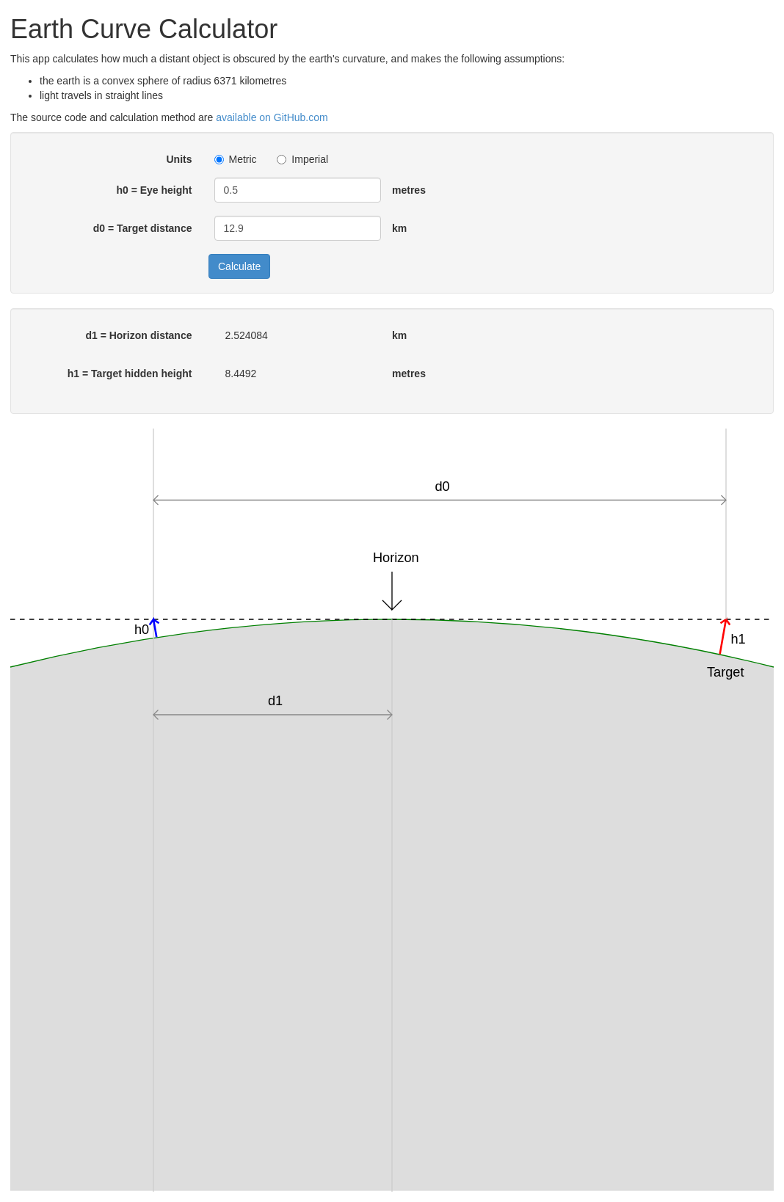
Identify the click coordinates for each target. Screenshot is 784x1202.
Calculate (239, 266)
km (399, 228)
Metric (235, 159)
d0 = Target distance (142, 228)
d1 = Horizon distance (138, 335)
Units (179, 159)
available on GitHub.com (272, 117)
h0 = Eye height (154, 190)
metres (409, 190)
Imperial (302, 159)
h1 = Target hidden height (130, 373)
